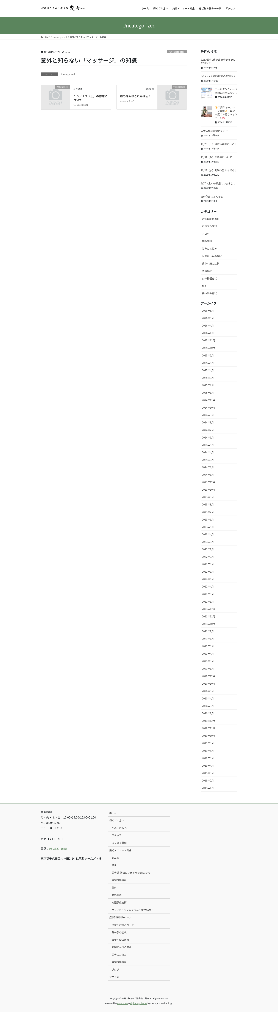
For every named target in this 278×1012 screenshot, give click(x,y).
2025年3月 (208, 378)
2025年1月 (208, 392)
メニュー (117, 857)
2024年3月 (208, 460)
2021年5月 (208, 646)
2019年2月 (208, 780)
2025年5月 (208, 363)
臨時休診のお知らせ (212, 196)
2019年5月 (208, 758)
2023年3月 (208, 542)
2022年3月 (208, 594)
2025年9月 (208, 355)
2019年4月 (208, 765)
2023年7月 (208, 512)
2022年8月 (208, 564)
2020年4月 (208, 698)
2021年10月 (208, 624)
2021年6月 (208, 638)
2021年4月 (208, 653)
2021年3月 (208, 661)
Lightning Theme (138, 1003)
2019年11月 (208, 728)
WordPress (122, 1003)
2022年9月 (208, 556)
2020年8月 (208, 691)
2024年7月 (208, 430)
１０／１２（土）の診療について (90, 98)
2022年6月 (208, 579)
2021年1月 (208, 668)
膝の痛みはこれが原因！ (135, 96)
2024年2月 (208, 467)
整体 (114, 887)
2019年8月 (208, 750)
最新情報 (207, 241)
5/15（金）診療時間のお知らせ (218, 76)
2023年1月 (208, 549)
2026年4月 (208, 325)
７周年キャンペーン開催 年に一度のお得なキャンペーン (226, 113)
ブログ (205, 233)
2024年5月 (208, 445)
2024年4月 (208, 452)
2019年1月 (208, 788)
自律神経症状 (209, 278)
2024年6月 (208, 437)
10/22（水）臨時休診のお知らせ (219, 170)
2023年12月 (208, 482)
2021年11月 (208, 616)
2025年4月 (208, 370)
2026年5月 (208, 318)
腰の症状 (207, 271)
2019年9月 (208, 743)
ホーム (113, 813)
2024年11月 (208, 400)
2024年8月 (208, 422)
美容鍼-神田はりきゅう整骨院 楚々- (131, 872)
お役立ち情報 (209, 226)
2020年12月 (208, 676)
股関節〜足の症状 (212, 256)
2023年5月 (208, 527)
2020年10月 (208, 683)
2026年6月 (208, 310)
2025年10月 (208, 348)
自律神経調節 (119, 880)
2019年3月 (208, 773)
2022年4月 (208, 586)
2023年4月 (208, 534)
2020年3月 (208, 706)
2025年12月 (208, 340)
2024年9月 (208, 415)
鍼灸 (204, 286)
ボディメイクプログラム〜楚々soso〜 (133, 910)
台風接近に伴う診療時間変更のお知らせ (218, 61)
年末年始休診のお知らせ (214, 131)
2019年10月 (208, 735)
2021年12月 (208, 609)
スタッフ (117, 835)
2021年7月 (208, 631)
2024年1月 (208, 474)
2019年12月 (208, 721)
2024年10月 (208, 407)
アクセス (114, 977)
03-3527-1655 (58, 848)
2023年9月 (208, 497)
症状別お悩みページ (120, 917)
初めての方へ (116, 820)
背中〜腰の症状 (210, 263)
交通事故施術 (119, 902)
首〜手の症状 (209, 293)
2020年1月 (208, 713)
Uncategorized (177, 51)
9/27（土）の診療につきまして (218, 183)
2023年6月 (208, 519)
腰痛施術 (117, 895)
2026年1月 (208, 333)
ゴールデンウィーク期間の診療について (226, 90)
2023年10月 (208, 489)
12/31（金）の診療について (216, 157)
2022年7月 (208, 571)
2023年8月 (208, 504)
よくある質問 (119, 842)
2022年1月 (208, 601)
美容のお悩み (209, 248)
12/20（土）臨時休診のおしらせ (219, 144)
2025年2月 (208, 385)
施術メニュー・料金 (120, 850)
